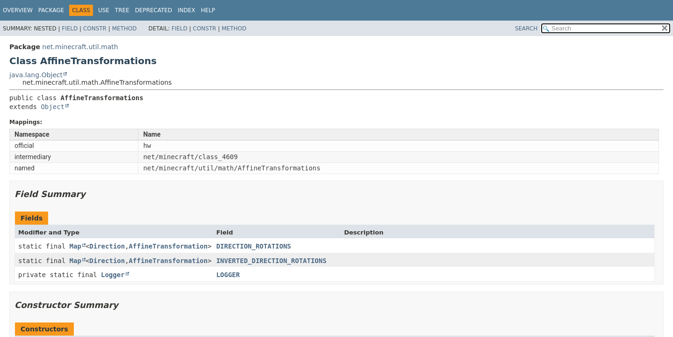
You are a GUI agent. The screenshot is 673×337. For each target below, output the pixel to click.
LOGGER (228, 274)
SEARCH (526, 28)
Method (124, 28)
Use (103, 10)
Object (52, 106)
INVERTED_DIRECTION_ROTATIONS (271, 260)
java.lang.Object (36, 75)
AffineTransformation (168, 246)
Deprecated (153, 10)
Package (51, 10)
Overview (18, 10)
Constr (95, 28)
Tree (122, 10)
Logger (113, 274)
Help (208, 10)
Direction (107, 246)
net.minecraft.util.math (80, 47)
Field (70, 28)
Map (75, 246)
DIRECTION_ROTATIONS (253, 246)
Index (186, 10)
